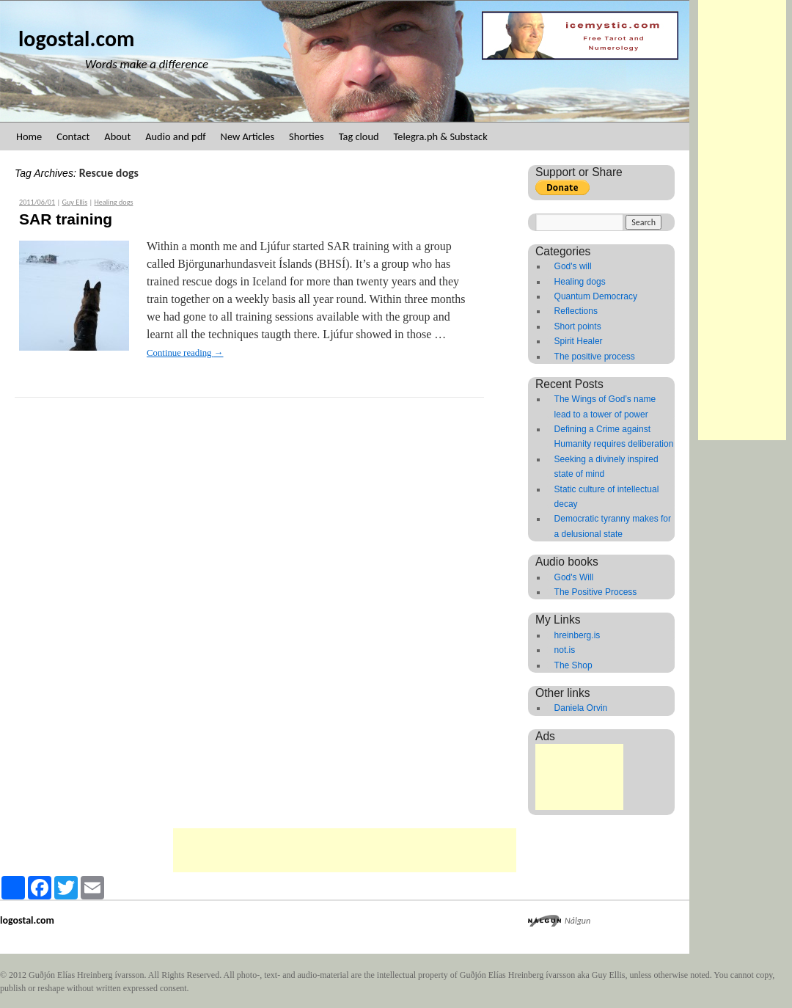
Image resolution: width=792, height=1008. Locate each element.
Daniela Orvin (581, 708)
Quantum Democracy (595, 296)
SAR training (65, 219)
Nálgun (577, 921)
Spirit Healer (578, 341)
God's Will (574, 577)
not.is (565, 650)
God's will (573, 266)
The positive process (594, 356)
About (117, 136)
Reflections (576, 311)
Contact (72, 136)
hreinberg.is (577, 635)
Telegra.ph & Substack (441, 136)
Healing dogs (113, 202)
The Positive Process (595, 592)
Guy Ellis (75, 202)
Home (29, 136)
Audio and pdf (175, 136)
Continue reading (185, 353)
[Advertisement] (742, 220)
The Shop (573, 665)
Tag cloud (359, 136)
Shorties (306, 136)
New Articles (247, 136)
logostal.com (76, 38)
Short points (577, 326)
